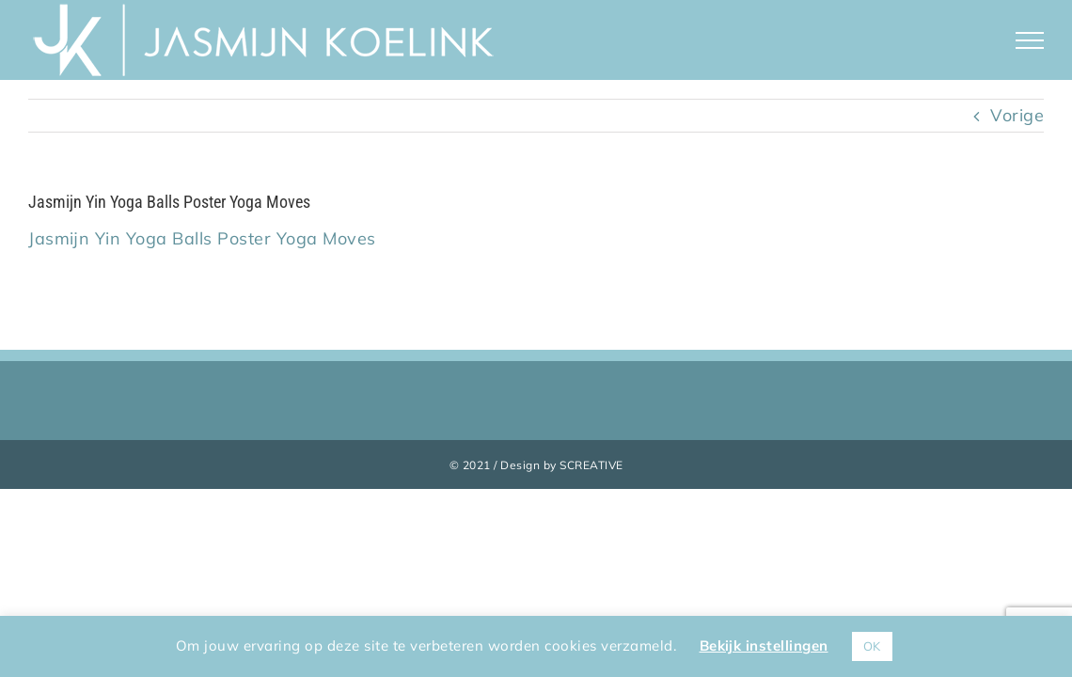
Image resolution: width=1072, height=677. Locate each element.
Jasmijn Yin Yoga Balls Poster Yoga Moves (202, 238)
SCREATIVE (591, 465)
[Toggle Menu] (1030, 40)
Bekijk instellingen (764, 645)
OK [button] (872, 645)
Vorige (1017, 115)
